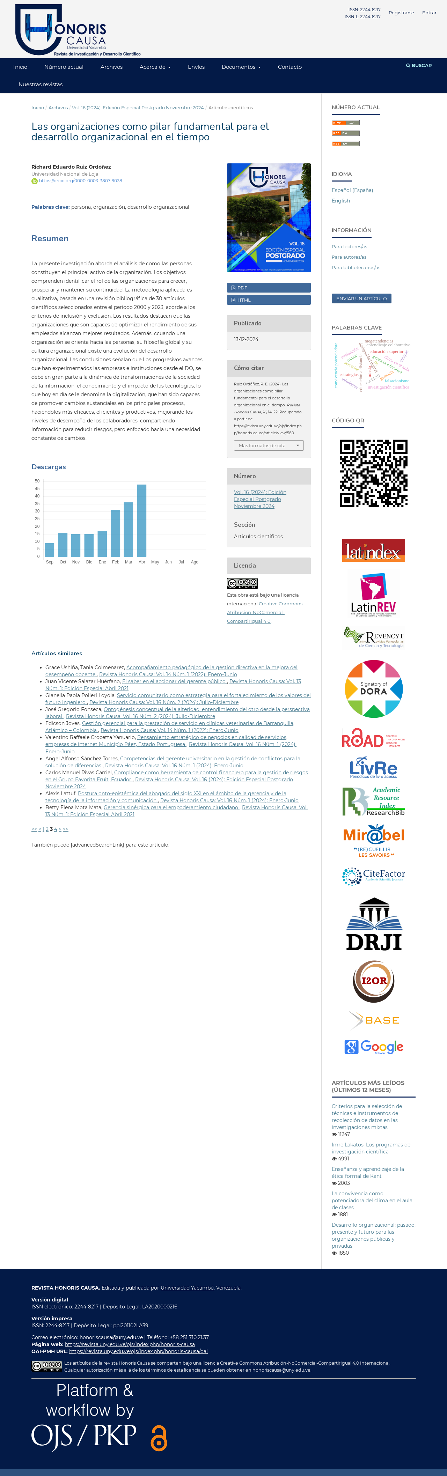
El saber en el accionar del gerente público (174, 681)
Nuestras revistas (41, 84)
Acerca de (153, 67)
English (341, 201)
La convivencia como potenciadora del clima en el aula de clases (372, 1200)
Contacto (290, 67)
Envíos (196, 67)
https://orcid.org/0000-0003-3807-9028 (80, 180)
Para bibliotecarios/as (356, 267)
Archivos (112, 67)
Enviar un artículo (361, 298)
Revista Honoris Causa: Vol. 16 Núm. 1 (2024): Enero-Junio (174, 765)
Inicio (20, 67)
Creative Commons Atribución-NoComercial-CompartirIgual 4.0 (264, 612)
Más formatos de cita (262, 445)
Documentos (239, 67)
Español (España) (352, 190)
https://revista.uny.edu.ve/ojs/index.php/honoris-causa (130, 1344)
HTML (243, 300)
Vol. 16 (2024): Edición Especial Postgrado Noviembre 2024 (138, 107)
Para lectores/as (349, 246)
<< (34, 829)
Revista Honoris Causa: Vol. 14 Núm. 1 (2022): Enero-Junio (168, 674)
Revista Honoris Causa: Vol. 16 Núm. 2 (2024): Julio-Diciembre (164, 702)
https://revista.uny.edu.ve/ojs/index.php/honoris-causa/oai (138, 1351)
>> (65, 829)
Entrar (429, 12)
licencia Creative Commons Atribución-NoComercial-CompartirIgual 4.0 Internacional (296, 1363)
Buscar (419, 65)
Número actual (63, 67)
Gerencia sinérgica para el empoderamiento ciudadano (172, 807)
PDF (241, 287)
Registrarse (401, 12)
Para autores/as (349, 257)
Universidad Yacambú (187, 1288)
